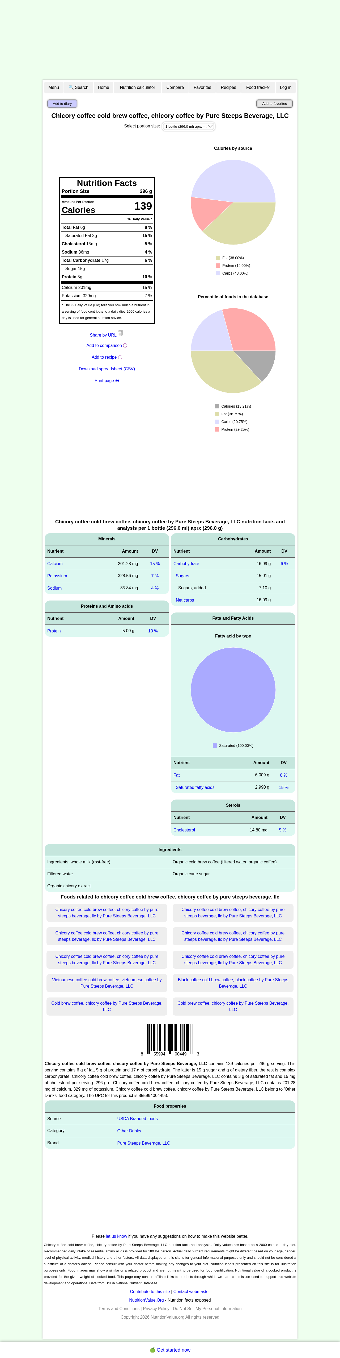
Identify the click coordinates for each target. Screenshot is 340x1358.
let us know (116, 1236)
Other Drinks (129, 1131)
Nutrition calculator (137, 87)
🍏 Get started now (170, 1350)
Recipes (228, 87)
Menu (53, 87)
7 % (155, 576)
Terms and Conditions (118, 1308)
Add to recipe (104, 357)
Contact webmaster (191, 1291)
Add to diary (62, 104)
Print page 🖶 (107, 380)
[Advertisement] (170, 40)
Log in (286, 87)
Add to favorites (274, 104)
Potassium (57, 576)
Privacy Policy (156, 1308)
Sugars (182, 576)
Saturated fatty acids (195, 787)
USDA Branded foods (137, 1118)
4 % (155, 588)
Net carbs (185, 600)
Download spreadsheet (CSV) (107, 369)
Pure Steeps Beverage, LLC (143, 1143)
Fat (176, 775)
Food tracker (258, 87)
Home (103, 87)
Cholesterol (184, 830)
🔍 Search (78, 87)
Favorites (202, 87)
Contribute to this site (150, 1291)
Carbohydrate (186, 563)
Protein (54, 630)
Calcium (55, 563)
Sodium (54, 588)
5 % (283, 830)
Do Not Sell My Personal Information (207, 1308)
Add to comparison (104, 345)
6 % (284, 563)
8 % (283, 775)
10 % (153, 630)
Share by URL (107, 335)
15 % (155, 563)
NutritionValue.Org (146, 1300)
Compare (175, 87)
